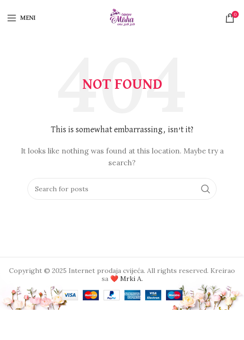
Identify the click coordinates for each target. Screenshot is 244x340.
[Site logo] (122, 17)
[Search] (122, 189)
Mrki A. (131, 278)
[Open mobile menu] (21, 17)
